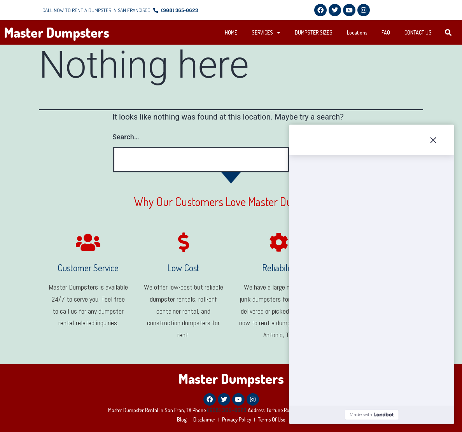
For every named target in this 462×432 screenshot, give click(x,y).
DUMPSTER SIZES (313, 32)
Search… (125, 137)
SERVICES (266, 32)
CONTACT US (418, 32)
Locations (357, 32)
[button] (448, 33)
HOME (231, 32)
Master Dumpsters (56, 32)
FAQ (386, 32)
